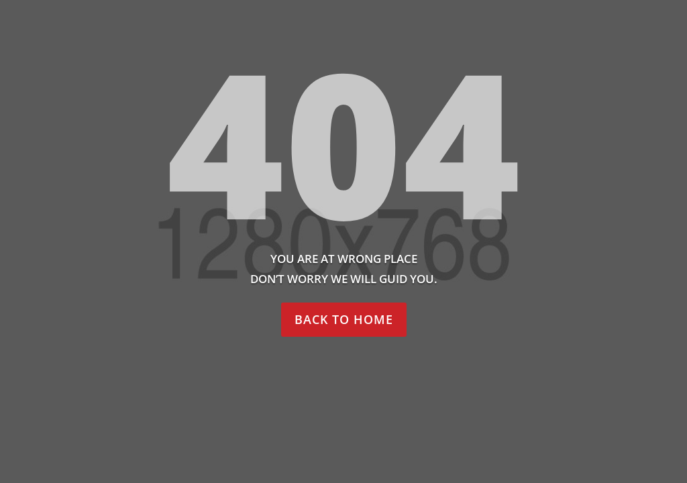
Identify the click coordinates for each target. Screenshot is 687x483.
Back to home (344, 319)
